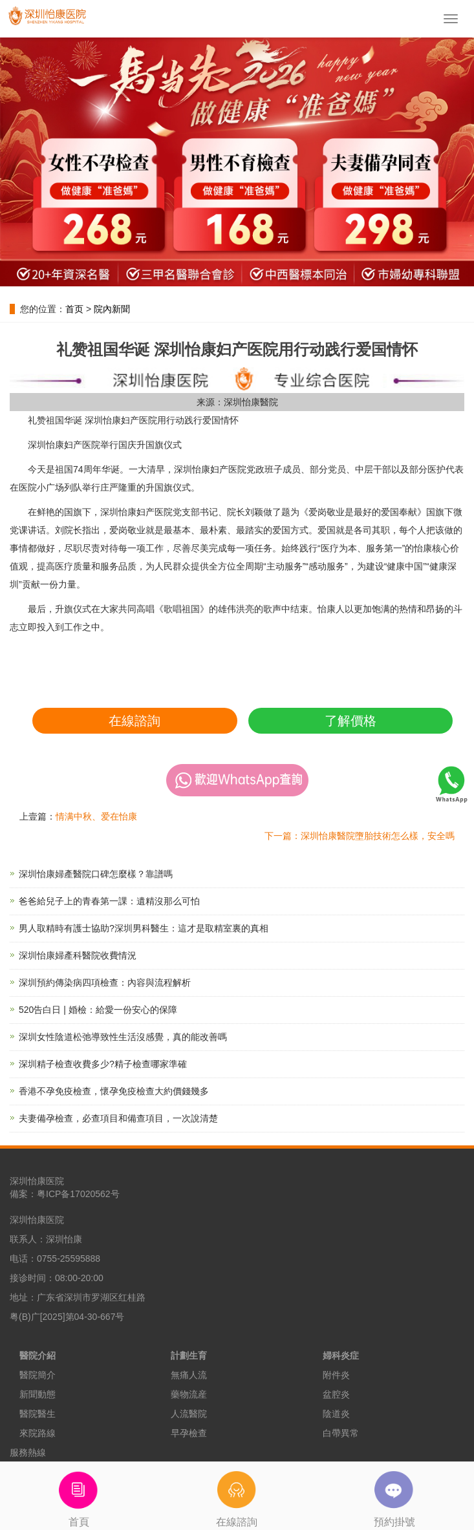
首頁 (79, 1494)
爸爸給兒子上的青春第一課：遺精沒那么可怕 (109, 901)
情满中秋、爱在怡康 (96, 816)
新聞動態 (37, 1394)
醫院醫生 (37, 1413)
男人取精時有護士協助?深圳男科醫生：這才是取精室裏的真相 (143, 928)
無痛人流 (189, 1375)
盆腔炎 (336, 1394)
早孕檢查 (189, 1433)
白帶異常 (341, 1433)
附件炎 (336, 1375)
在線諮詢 (134, 721)
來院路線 (37, 1433)
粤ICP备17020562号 (78, 1194)
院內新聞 (112, 309)
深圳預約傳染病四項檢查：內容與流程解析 (105, 982)
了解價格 (350, 721)
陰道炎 (336, 1413)
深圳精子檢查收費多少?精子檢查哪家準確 (103, 1064)
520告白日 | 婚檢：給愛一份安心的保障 (98, 1009)
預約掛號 (394, 1494)
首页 (74, 309)
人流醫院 (189, 1413)
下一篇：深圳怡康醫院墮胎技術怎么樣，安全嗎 (359, 836)
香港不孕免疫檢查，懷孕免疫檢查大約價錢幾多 (114, 1091)
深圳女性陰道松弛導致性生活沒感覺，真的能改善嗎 (123, 1037)
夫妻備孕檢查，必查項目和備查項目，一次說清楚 (118, 1118)
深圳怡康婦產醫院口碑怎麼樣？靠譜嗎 (96, 874)
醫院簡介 (37, 1375)
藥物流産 (189, 1394)
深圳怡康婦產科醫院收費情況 (77, 955)
